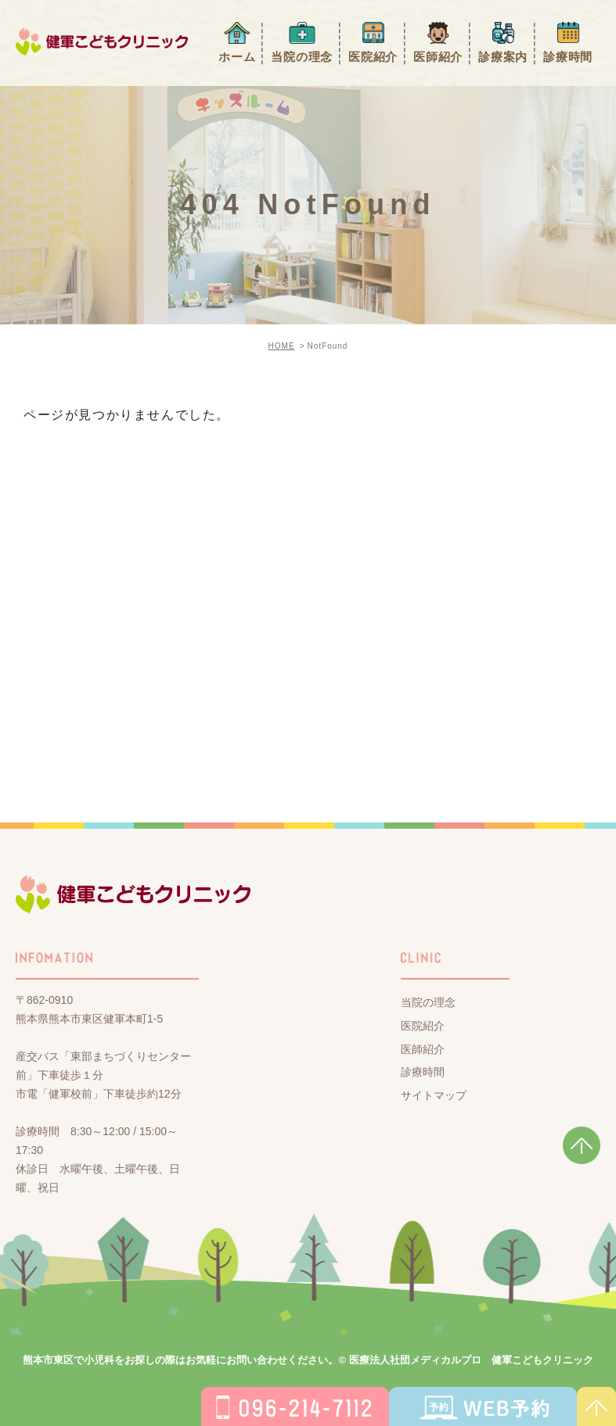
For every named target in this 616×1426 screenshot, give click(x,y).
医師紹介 (438, 56)
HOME (281, 346)
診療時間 (568, 56)
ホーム (236, 56)
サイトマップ (434, 1095)
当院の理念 (302, 56)
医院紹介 (373, 56)
